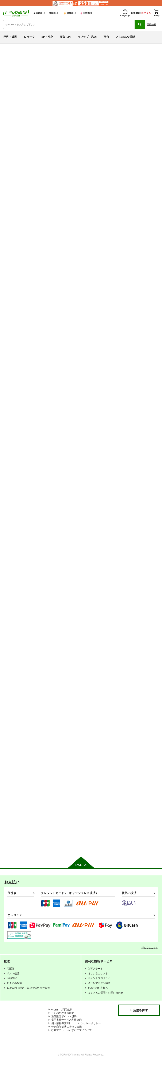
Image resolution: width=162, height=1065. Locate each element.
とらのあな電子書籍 (12, 46)
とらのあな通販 (125, 36)
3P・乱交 (47, 36)
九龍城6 (125, 614)
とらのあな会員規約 (62, 1015)
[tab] (50, 121)
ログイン (146, 13)
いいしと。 (44, 812)
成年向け (53, 13)
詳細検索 (151, 24)
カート (65, 228)
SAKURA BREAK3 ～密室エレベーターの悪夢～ (138, 404)
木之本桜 (120, 75)
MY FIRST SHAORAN (134, 296)
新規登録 (136, 13)
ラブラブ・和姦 (87, 36)
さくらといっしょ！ (132, 508)
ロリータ (29, 36)
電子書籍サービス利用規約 (66, 1022)
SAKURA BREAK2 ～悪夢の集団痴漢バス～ (55, 510)
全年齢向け (39, 13)
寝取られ (65, 36)
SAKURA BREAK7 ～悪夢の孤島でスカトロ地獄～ (55, 298)
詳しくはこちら (150, 949)
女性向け (86, 13)
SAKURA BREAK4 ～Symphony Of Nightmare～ (96, 404)
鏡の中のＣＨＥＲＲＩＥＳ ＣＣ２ (135, 71)
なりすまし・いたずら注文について (71, 1032)
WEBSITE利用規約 (62, 1011)
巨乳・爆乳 (10, 36)
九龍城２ (125, 713)
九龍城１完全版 (47, 713)
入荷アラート (14, 53)
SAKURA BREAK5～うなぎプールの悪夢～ (55, 404)
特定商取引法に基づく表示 (66, 1029)
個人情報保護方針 (61, 1025)
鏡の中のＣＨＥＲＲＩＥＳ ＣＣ (56, 75)
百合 (106, 36)
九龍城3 (84, 713)
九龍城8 (84, 614)
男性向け (69, 13)
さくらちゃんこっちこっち (54, 614)
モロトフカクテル (15, 75)
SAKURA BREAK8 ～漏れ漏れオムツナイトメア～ (138, 191)
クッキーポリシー (91, 1025)
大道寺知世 (134, 75)
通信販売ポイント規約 (64, 1018)
